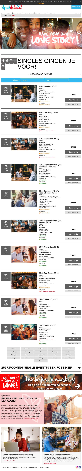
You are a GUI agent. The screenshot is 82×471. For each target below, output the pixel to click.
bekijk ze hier (36, 367)
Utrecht (55, 358)
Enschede (68, 352)
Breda (68, 348)
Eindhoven (54, 352)
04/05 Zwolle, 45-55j (47, 325)
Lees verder (6, 460)
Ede (41, 352)
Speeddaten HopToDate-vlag (31, 418)
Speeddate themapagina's (10, 467)
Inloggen (77, 13)
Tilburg (41, 358)
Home (3, 13)
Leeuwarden (41, 355)
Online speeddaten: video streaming (18, 455)
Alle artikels (12, 460)
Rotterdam (27, 358)
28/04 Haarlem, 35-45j (48, 86)
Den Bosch (14, 352)
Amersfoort (27, 348)
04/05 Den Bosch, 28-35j (49, 273)
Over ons (52, 13)
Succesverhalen (41, 13)
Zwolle (41, 361)
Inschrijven (17, 13)
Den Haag (27, 352)
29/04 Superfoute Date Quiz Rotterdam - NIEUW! (50, 166)
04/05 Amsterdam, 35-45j (49, 247)
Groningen (13, 355)
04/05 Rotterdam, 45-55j (49, 299)
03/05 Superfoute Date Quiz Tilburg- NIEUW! (50, 221)
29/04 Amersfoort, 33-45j (49, 139)
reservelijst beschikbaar (49, 131)
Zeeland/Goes (68, 358)
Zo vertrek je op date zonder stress (58, 455)
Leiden (54, 355)
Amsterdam (41, 348)
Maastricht (68, 355)
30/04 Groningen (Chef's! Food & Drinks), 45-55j (49, 192)
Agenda (9, 13)
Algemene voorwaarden (29, 467)
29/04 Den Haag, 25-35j (48, 112)
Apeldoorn (54, 348)
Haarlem (27, 355)
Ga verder (41, 3)
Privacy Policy (44, 467)
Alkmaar (13, 348)
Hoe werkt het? (28, 13)
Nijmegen (13, 358)
